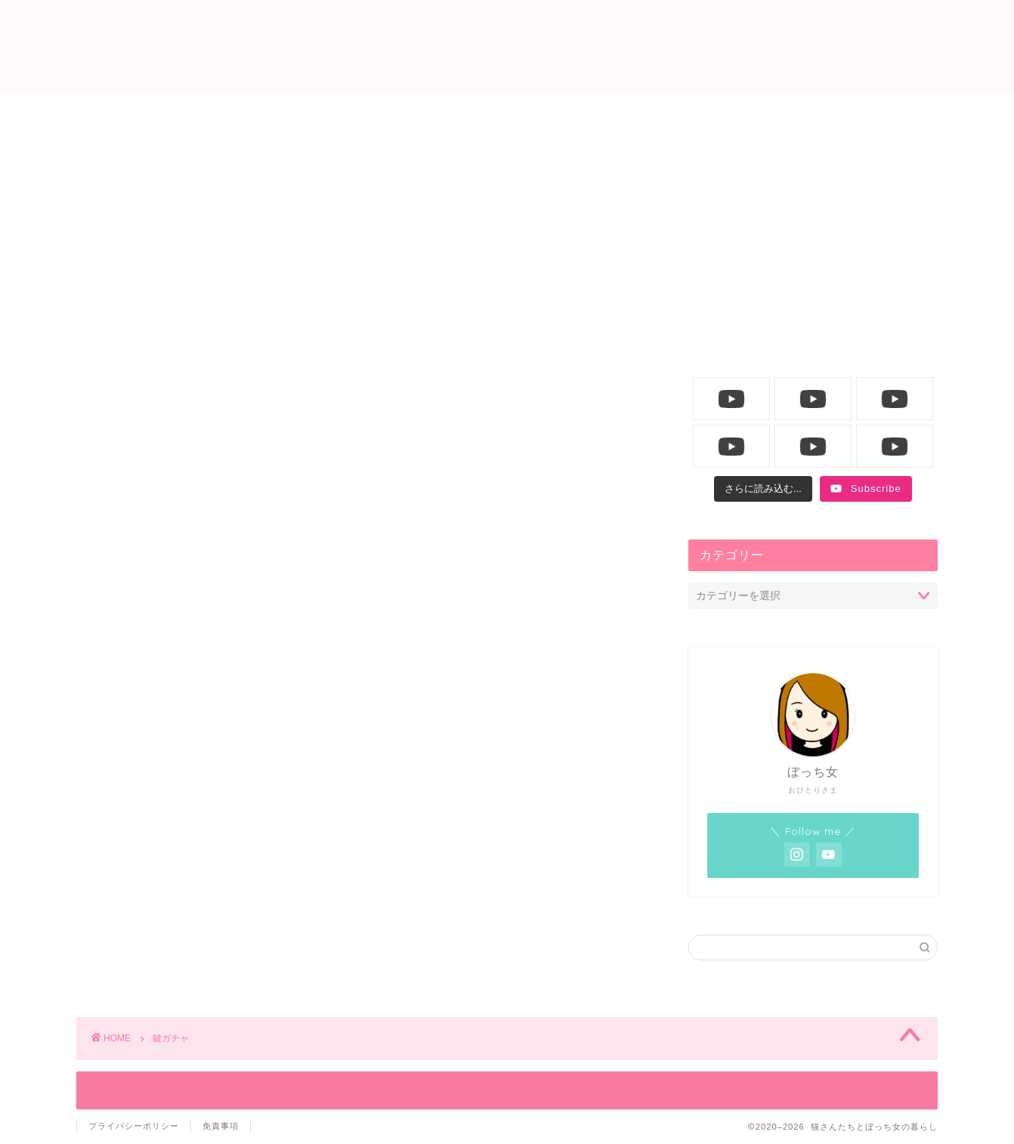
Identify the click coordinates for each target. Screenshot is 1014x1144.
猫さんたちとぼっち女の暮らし (507, 45)
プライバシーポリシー (133, 1125)
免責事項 (220, 1125)
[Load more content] (763, 489)
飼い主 (598, 114)
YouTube (780, 114)
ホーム (234, 114)
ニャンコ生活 (416, 114)
